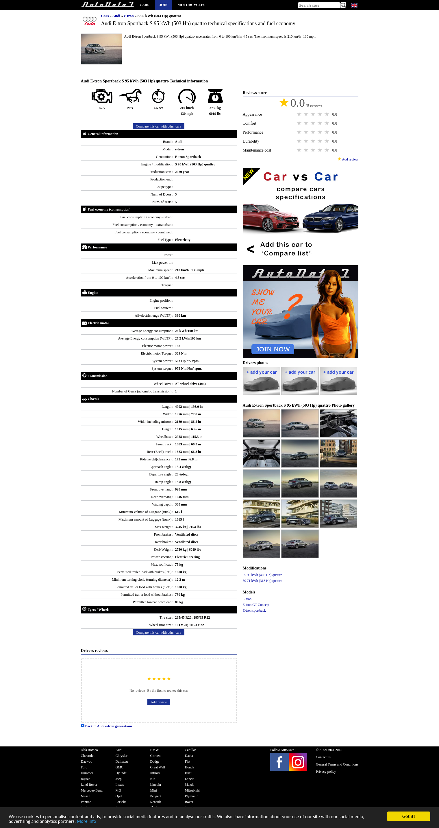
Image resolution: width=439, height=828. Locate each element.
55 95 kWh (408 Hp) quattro (262, 575)
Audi (116, 16)
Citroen (155, 756)
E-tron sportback (254, 610)
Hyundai (121, 773)
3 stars (313, 114)
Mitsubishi (192, 790)
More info (88, 822)
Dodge (155, 761)
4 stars (320, 114)
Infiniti (155, 773)
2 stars (306, 114)
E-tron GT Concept (256, 605)
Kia (152, 779)
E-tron (247, 599)
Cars (144, 5)
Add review (159, 702)
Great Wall (157, 767)
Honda (189, 767)
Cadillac (191, 750)
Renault (155, 802)
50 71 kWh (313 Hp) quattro (262, 581)
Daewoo (86, 761)
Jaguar (85, 779)
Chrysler (121, 756)
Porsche (121, 802)
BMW (154, 750)
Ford (84, 767)
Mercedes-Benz (92, 790)
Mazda (190, 785)
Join (163, 5)
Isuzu (188, 773)
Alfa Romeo (89, 750)
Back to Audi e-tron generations (106, 726)
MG (118, 790)
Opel (119, 796)
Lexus (120, 785)
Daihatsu (122, 761)
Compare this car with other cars (158, 126)
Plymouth (192, 796)
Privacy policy (326, 772)
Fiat (187, 761)
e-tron (129, 16)
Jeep (119, 779)
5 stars (327, 114)
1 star (299, 114)
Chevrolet (88, 756)
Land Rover (89, 785)
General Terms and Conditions (337, 764)
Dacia (189, 756)
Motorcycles (191, 5)
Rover (189, 802)
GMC (119, 767)
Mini (153, 790)
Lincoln (155, 785)
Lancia (190, 779)
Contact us (323, 757)
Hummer (87, 773)
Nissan (85, 796)
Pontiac (86, 802)
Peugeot (156, 796)
